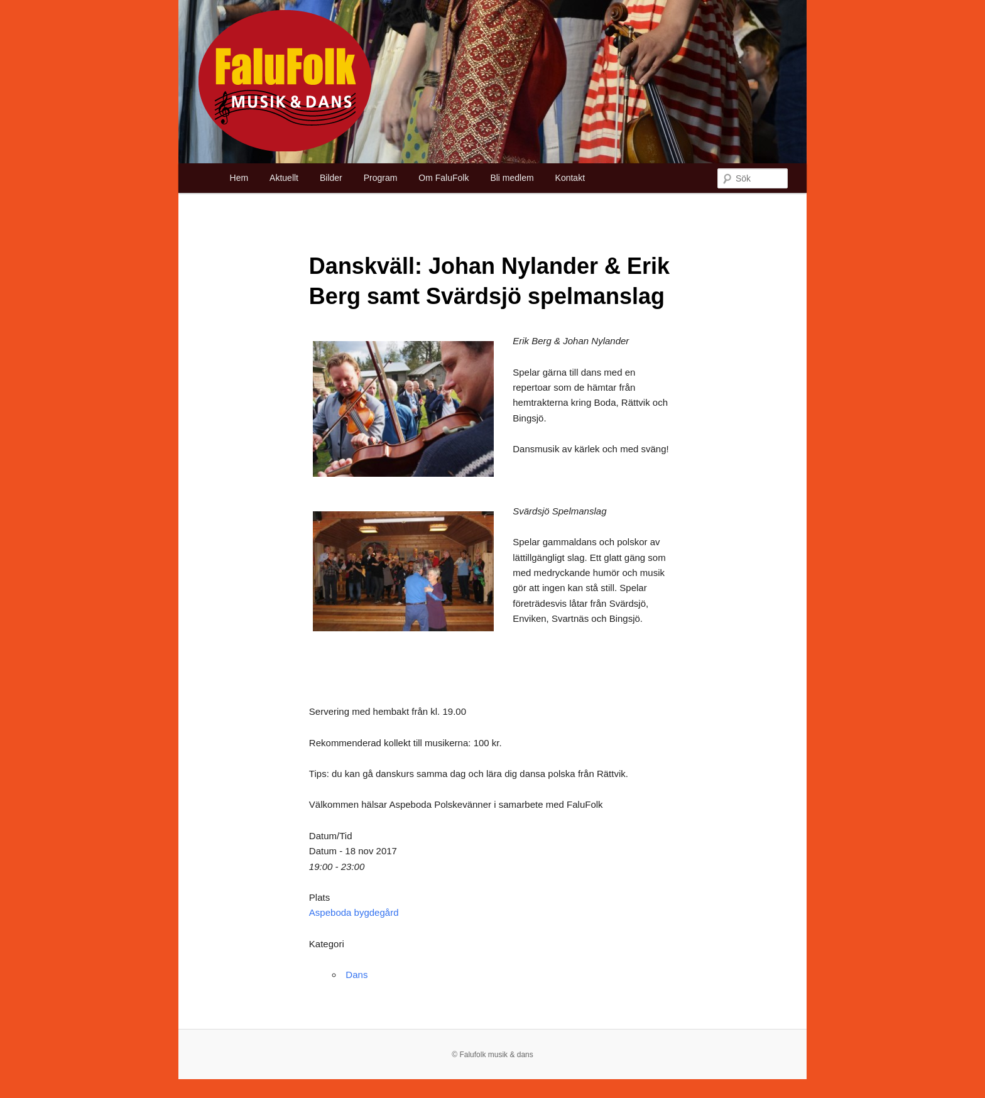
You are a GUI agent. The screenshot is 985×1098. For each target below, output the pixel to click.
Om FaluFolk (443, 178)
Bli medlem (511, 178)
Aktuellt (283, 178)
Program (381, 178)
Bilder (331, 178)
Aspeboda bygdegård (354, 912)
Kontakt (570, 178)
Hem (239, 178)
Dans (356, 974)
